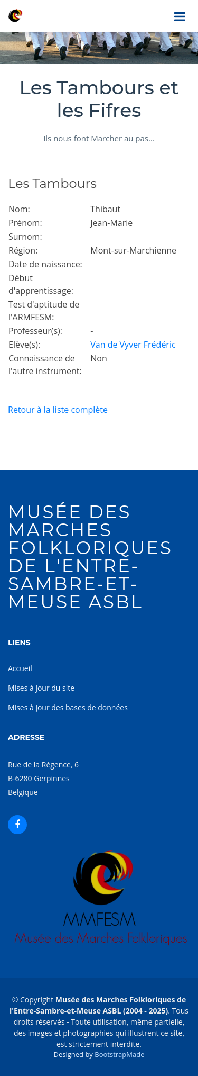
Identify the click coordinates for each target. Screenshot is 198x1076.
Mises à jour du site (41, 688)
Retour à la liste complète (58, 409)
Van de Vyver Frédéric (132, 344)
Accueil (20, 668)
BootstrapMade (119, 1054)
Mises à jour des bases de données (68, 707)
